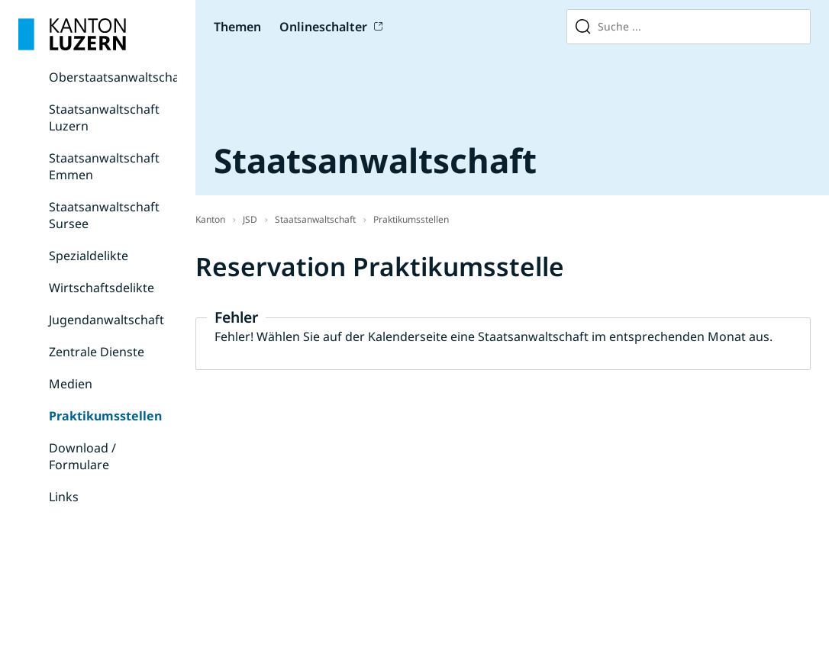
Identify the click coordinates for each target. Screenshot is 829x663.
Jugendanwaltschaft (106, 319)
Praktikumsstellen (105, 415)
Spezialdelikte (88, 255)
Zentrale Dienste (96, 351)
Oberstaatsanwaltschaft (119, 77)
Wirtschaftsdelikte (101, 287)
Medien (70, 383)
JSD (250, 219)
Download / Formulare (82, 456)
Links (64, 496)
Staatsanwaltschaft (315, 219)
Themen (237, 26)
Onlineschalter (323, 26)
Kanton (210, 219)
